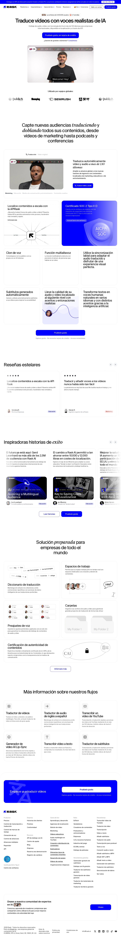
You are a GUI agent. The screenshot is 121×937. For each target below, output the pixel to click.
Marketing (54, 831)
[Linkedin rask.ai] (99, 931)
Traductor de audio (104, 840)
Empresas (77, 836)
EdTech (76, 820)
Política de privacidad (56, 931)
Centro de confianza (11, 868)
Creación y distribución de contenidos (59, 844)
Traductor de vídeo (103, 826)
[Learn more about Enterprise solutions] (60, 669)
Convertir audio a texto (105, 850)
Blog (28, 845)
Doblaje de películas (81, 850)
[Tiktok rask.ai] (111, 931)
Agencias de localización (59, 824)
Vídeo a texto (101, 833)
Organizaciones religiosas (59, 865)
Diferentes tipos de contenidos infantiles (58, 853)
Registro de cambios (34, 855)
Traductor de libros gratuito (83, 887)
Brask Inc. (13, 929)
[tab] (30, 154)
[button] (24, 7)
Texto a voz (101, 847)
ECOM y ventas (79, 847)
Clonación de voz (10, 835)
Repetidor (7, 845)
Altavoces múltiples (11, 842)
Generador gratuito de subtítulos (82, 862)
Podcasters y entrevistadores (79, 832)
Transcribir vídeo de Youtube (104, 822)
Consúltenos (72, 40)
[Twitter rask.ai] (95, 931)
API (5, 849)
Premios (30, 824)
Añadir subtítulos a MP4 (105, 853)
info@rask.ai (86, 931)
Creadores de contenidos (83, 827)
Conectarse (84, 7)
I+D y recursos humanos (82, 840)
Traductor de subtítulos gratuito (82, 871)
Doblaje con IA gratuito (82, 866)
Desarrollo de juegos (57, 858)
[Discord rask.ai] (103, 931)
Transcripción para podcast (107, 843)
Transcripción (102, 829)
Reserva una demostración (37, 851)
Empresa (30, 848)
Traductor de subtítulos (105, 867)
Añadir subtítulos (103, 836)
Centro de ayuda (33, 841)
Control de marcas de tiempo (12, 831)
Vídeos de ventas (56, 861)
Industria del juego (80, 843)
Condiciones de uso (72, 931)
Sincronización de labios (105, 870)
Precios (58, 7)
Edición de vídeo (56, 827)
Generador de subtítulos (106, 864)
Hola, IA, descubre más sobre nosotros (44, 931)
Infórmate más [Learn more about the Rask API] (12, 220)
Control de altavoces (11, 839)
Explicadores (55, 849)
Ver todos (100, 874)
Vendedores (78, 824)
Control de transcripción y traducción (13, 825)
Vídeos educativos (57, 834)
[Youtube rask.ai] (116, 931)
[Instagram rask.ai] (107, 931)
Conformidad (32, 827)
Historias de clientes (34, 820)
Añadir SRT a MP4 (103, 857)
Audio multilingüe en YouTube (57, 839)
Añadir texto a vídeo (104, 860)
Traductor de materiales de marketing (84, 882)
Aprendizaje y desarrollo (59, 820)
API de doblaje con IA (34, 838)
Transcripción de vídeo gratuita (82, 877)
